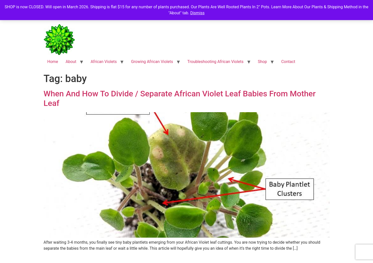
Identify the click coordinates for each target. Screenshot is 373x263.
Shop (262, 61)
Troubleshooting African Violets (215, 61)
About (71, 61)
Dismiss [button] (197, 13)
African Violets (104, 61)
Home (52, 61)
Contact (288, 61)
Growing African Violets (152, 61)
